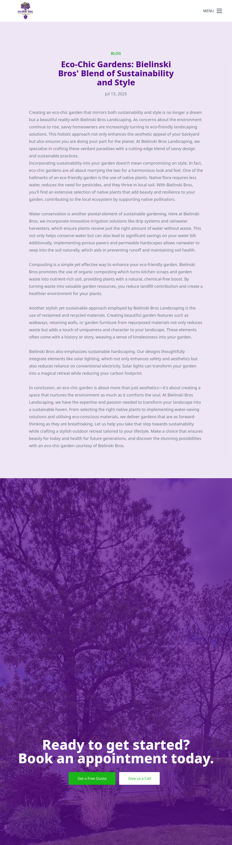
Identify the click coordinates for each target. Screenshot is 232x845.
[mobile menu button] (219, 10)
